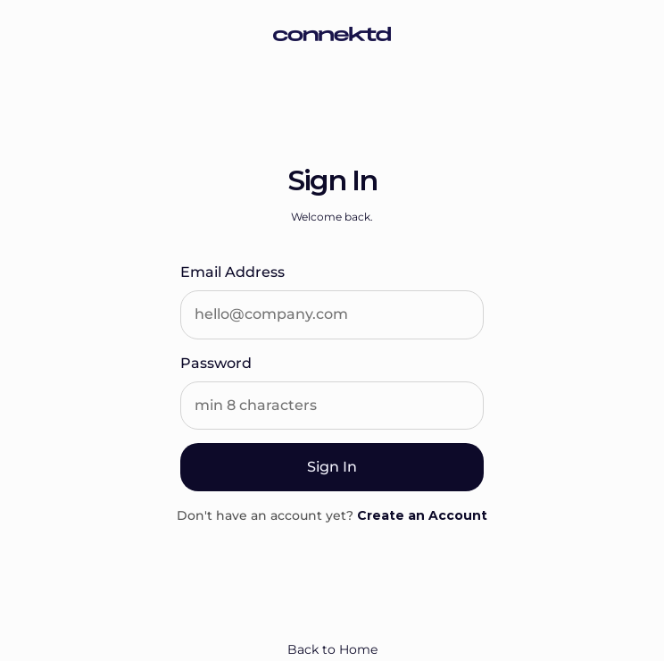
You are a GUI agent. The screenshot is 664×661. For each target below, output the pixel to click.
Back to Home (332, 649)
